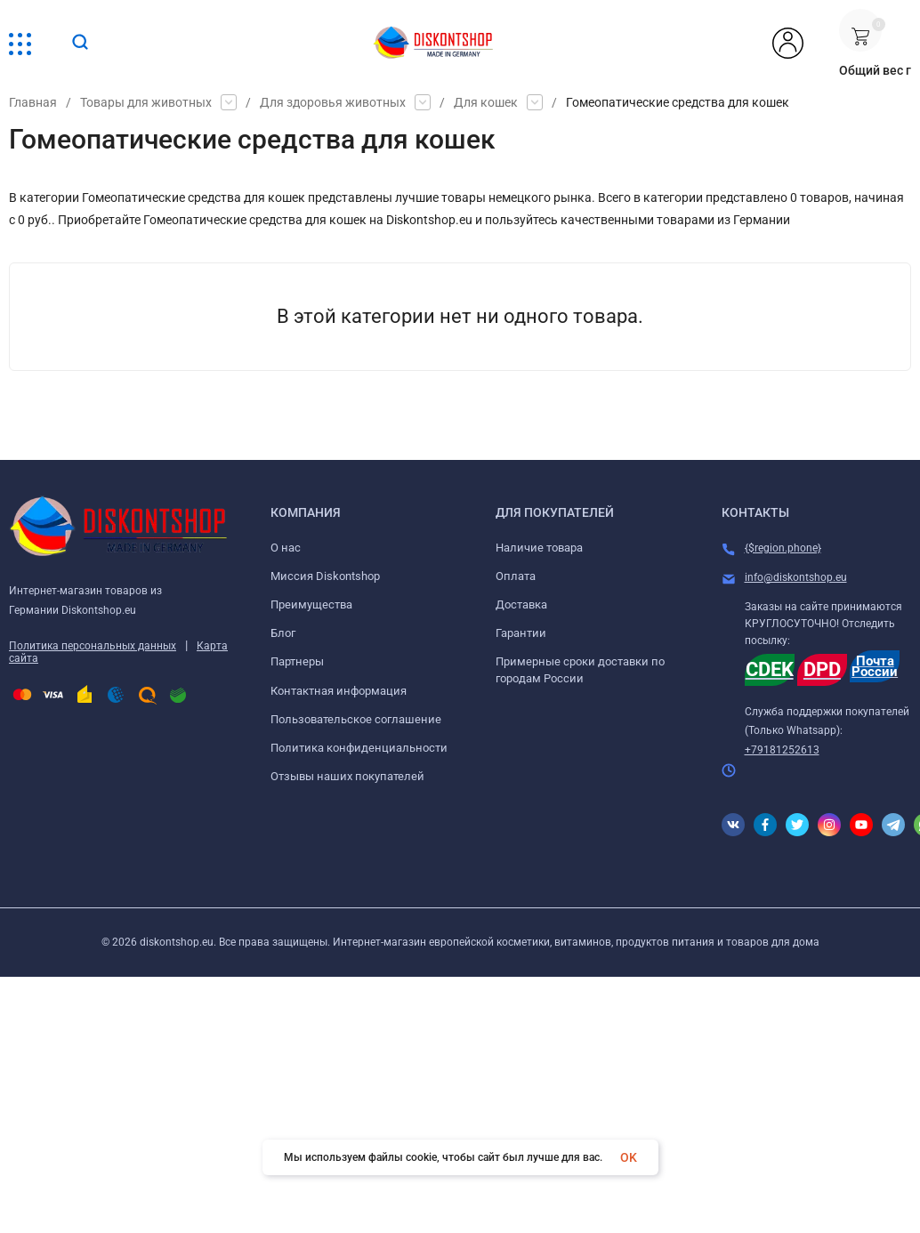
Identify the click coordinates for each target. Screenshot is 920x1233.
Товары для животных (146, 102)
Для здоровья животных (333, 102)
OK (628, 1157)
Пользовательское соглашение (355, 719)
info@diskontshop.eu (796, 577)
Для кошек (486, 102)
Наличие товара (539, 547)
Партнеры (297, 661)
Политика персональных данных (92, 646)
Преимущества (311, 604)
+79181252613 (782, 750)
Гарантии (521, 633)
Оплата (516, 576)
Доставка (521, 604)
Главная (33, 102)
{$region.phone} (783, 548)
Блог (282, 633)
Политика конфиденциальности (359, 747)
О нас (285, 547)
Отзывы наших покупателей (347, 776)
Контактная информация (338, 690)
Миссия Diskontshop (325, 576)
